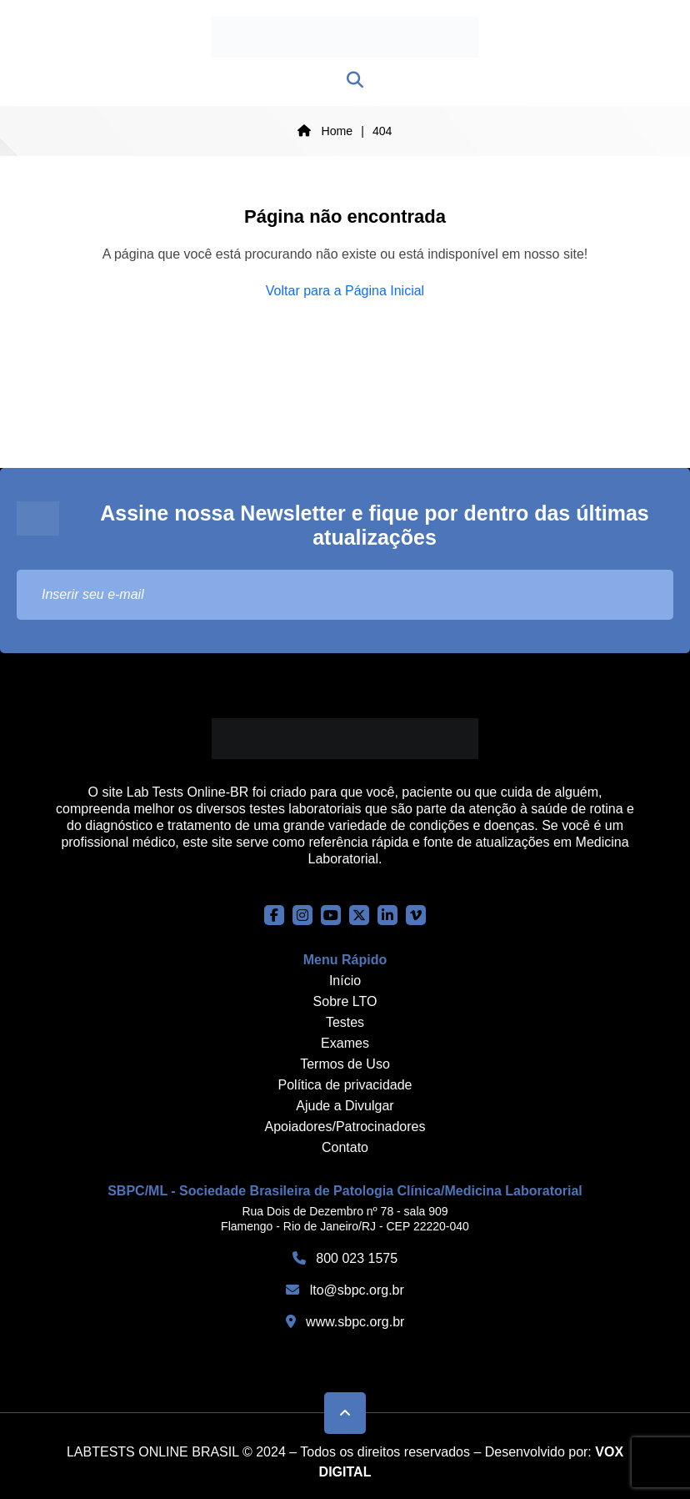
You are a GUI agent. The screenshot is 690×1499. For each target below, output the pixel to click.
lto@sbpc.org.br (345, 1290)
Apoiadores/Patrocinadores (344, 1126)
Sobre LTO (345, 1001)
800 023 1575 (345, 1258)
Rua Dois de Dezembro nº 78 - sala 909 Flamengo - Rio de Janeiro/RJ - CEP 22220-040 (345, 1219)
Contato (345, 1147)
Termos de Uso (345, 1064)
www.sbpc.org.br (345, 1322)
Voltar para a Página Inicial (345, 291)
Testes (345, 1022)
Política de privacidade (345, 1085)
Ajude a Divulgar (344, 1106)
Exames (345, 1043)
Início (345, 980)
